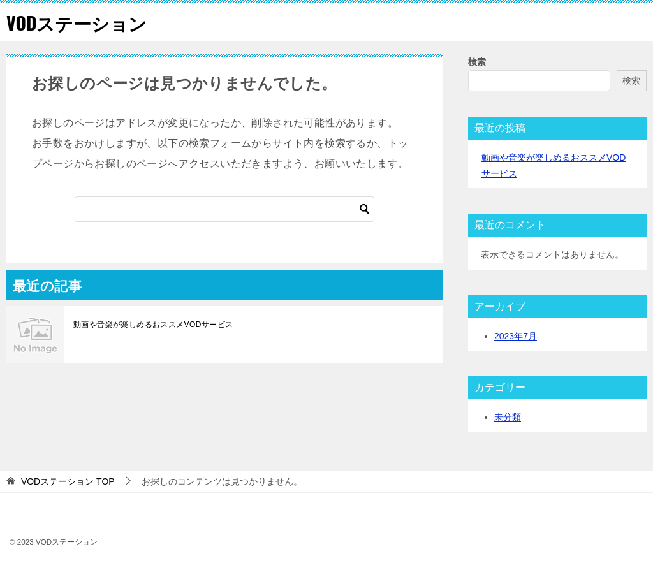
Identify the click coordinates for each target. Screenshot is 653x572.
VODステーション (81, 22)
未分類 (507, 417)
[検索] (224, 209)
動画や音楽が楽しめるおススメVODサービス (153, 324)
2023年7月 (515, 336)
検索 (477, 62)
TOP (68, 481)
